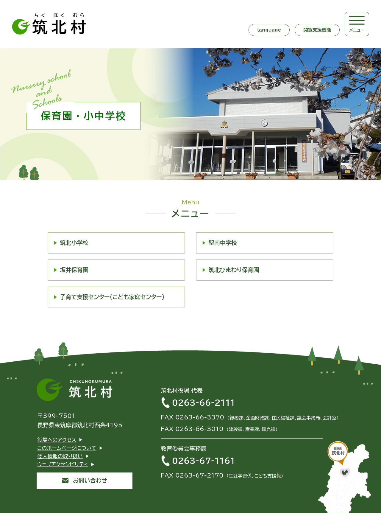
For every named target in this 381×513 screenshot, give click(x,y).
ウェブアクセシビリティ (62, 464)
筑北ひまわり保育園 (233, 270)
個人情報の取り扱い (60, 456)
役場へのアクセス (56, 439)
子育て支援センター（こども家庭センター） (112, 297)
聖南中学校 (222, 242)
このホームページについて (66, 447)
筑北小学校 (74, 242)
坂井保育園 (74, 270)
